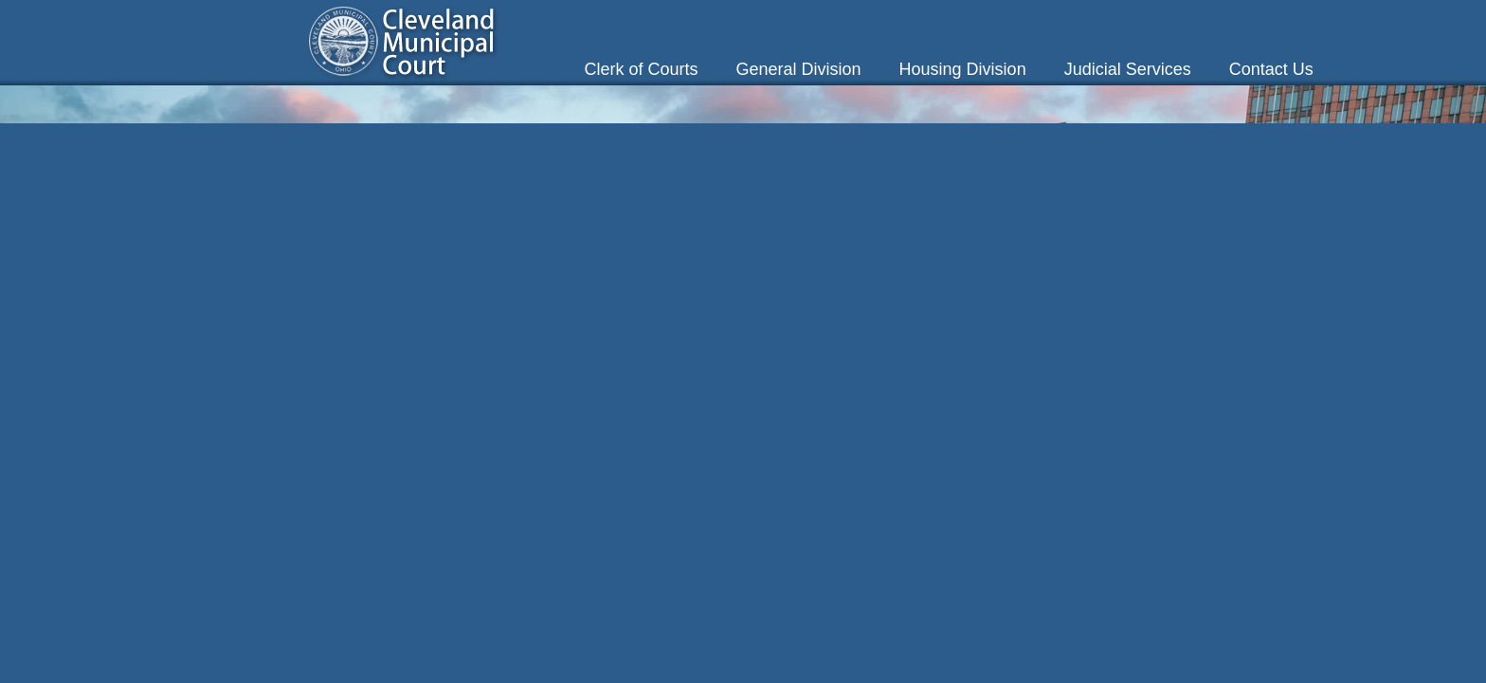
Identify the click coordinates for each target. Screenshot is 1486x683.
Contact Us (1271, 69)
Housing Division (962, 69)
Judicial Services (1127, 69)
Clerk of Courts (641, 69)
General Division (798, 69)
